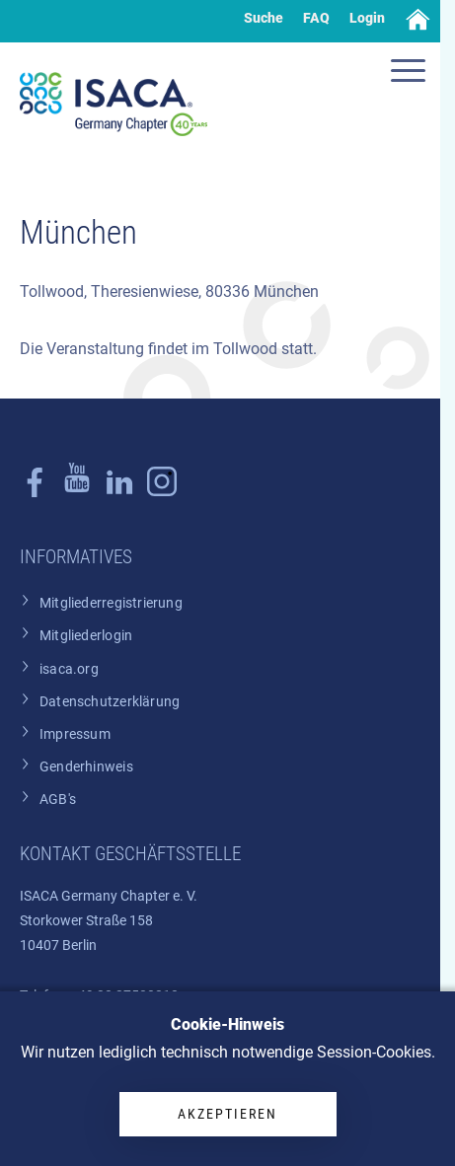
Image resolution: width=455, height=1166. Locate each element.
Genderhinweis (86, 767)
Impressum (75, 734)
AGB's (57, 799)
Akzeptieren (227, 1114)
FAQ (316, 18)
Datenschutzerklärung (109, 701)
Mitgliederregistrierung (111, 603)
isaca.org (69, 669)
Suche (263, 18)
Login (367, 18)
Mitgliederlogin (85, 635)
